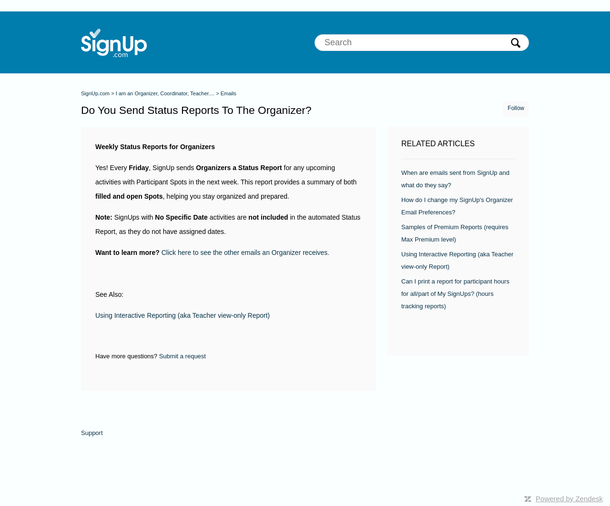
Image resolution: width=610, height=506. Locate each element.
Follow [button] (516, 108)
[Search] (422, 42)
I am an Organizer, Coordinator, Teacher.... (165, 93)
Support (92, 432)
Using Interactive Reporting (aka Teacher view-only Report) (182, 315)
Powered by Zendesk (569, 499)
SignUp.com (95, 93)
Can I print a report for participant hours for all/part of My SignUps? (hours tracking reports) (455, 294)
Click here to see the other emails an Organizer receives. (246, 252)
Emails (228, 93)
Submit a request (182, 356)
